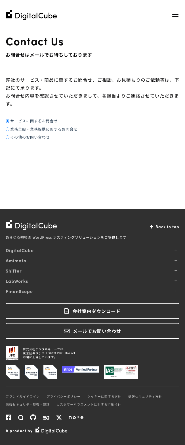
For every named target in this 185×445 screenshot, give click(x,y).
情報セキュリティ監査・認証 (28, 404)
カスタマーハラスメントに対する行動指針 (88, 404)
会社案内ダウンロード (96, 311)
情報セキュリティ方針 (145, 396)
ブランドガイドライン (23, 396)
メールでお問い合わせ (97, 330)
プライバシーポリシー (64, 396)
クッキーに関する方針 (104, 396)
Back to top (167, 226)
